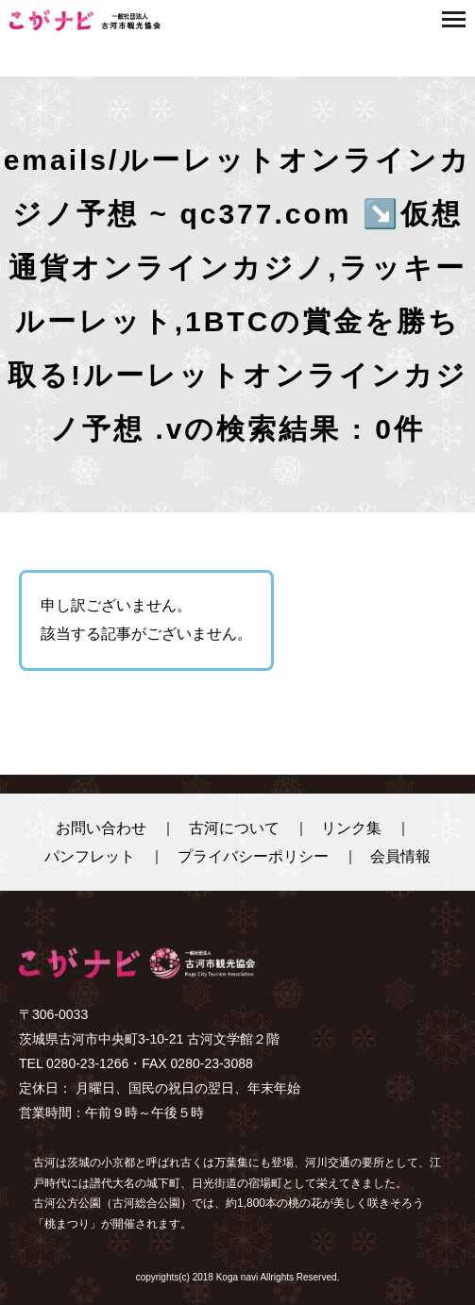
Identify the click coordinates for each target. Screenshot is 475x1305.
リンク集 (351, 828)
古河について (234, 828)
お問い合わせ (101, 828)
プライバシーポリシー (253, 856)
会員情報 (400, 856)
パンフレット (89, 856)
